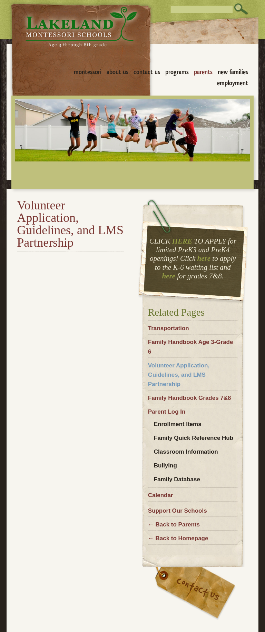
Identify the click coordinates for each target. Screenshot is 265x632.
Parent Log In (167, 411)
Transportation (168, 328)
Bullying (165, 465)
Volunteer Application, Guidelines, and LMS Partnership (178, 374)
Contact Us (147, 72)
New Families (233, 72)
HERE (182, 241)
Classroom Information (186, 451)
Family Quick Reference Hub (193, 438)
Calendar (160, 495)
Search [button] (241, 9)
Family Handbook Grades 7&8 (189, 398)
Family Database (177, 479)
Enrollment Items (178, 424)
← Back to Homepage (178, 538)
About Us (117, 72)
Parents (203, 72)
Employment (232, 83)
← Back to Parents (174, 524)
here (204, 258)
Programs (177, 72)
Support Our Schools (177, 510)
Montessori (87, 72)
